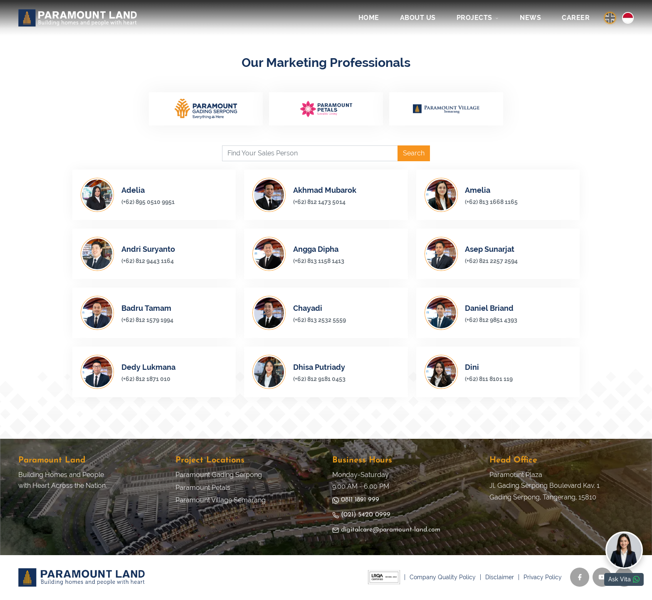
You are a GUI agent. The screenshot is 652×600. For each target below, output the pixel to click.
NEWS (530, 18)
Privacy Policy (543, 578)
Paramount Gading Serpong (218, 476)
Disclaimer (499, 578)
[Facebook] (579, 578)
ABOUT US (418, 18)
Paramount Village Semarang (220, 501)
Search (414, 154)
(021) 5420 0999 (361, 515)
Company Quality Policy (443, 578)
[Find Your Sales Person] (310, 154)
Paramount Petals (202, 488)
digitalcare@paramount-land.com (386, 530)
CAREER (576, 18)
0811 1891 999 (355, 500)
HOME (368, 18)
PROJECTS (478, 18)
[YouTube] (602, 578)
